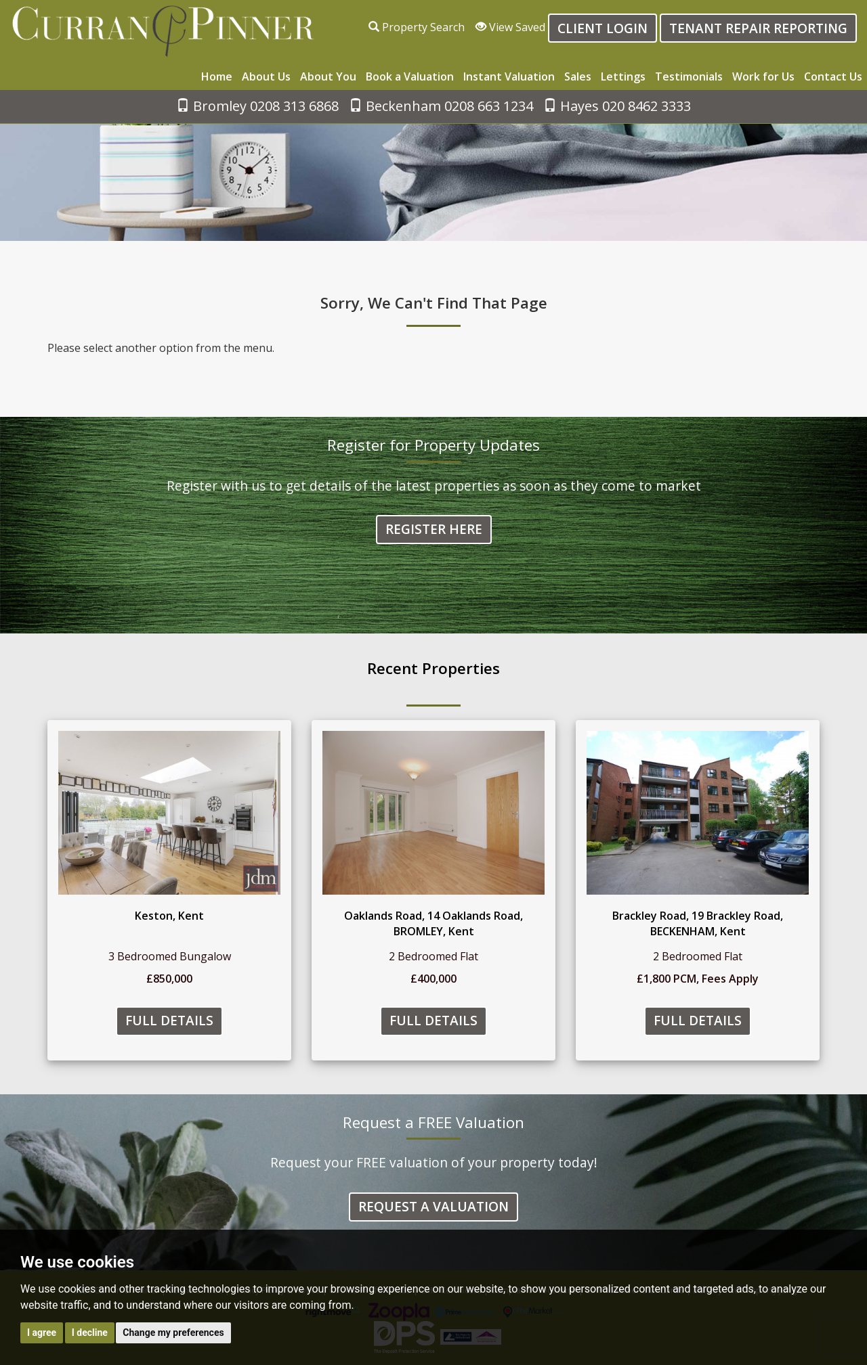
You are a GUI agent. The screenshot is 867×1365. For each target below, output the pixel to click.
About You (328, 76)
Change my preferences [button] (173, 1332)
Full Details (169, 1021)
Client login (602, 28)
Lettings (623, 76)
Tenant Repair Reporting (758, 28)
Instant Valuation (509, 76)
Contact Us (833, 76)
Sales (577, 76)
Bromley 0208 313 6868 (257, 106)
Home (216, 76)
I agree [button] (41, 1332)
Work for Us (763, 76)
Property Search (416, 27)
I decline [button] (90, 1332)
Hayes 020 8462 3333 (617, 106)
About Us (266, 76)
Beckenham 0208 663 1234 (441, 106)
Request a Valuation (433, 1207)
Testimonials (689, 76)
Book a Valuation (410, 76)
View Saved (510, 27)
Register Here (433, 529)
